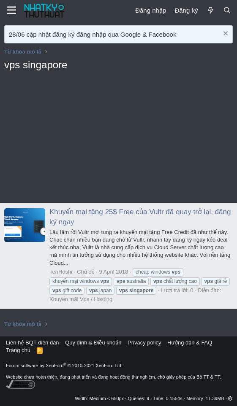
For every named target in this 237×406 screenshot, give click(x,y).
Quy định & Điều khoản (93, 342)
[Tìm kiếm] (227, 10)
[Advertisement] (118, 140)
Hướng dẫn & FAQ (189, 342)
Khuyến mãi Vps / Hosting (80, 299)
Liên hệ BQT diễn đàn (32, 342)
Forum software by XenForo (64, 365)
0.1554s (174, 398)
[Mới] (210, 10)
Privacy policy (144, 342)
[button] (230, 398)
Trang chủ (18, 350)
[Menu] (12, 10)
